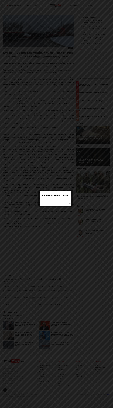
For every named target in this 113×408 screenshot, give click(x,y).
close (71, 209)
